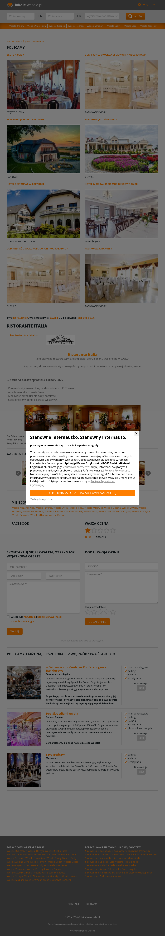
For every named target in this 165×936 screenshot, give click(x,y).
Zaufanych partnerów (76, 467)
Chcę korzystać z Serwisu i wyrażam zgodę (82, 493)
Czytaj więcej (37, 485)
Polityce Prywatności (117, 470)
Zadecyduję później (41, 499)
